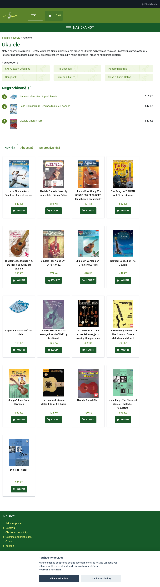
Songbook (11, 77)
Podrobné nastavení (50, 569)
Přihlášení (150, 4)
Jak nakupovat (13, 523)
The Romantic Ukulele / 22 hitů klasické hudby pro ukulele (19, 265)
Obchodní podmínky (16, 532)
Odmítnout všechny (101, 578)
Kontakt (9, 545)
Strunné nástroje (11, 37)
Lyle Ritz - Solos (19, 470)
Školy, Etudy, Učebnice (17, 68)
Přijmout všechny (59, 578)
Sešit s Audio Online (119, 77)
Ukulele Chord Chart (31, 120)
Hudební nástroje (117, 68)
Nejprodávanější (49, 147)
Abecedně (27, 147)
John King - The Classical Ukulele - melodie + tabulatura (123, 404)
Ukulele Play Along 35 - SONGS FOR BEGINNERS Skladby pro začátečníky (88, 195)
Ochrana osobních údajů (18, 536)
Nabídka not (80, 27)
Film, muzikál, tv (66, 77)
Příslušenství (64, 68)
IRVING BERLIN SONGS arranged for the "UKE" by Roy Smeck (53, 334)
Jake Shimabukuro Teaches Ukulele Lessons (45, 106)
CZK (35, 15)
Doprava (10, 527)
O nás (8, 541)
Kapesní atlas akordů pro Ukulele (38, 96)
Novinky (10, 147)
